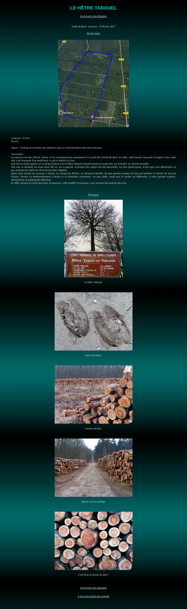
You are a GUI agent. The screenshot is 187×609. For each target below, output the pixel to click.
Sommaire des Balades (93, 16)
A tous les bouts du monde (93, 596)
